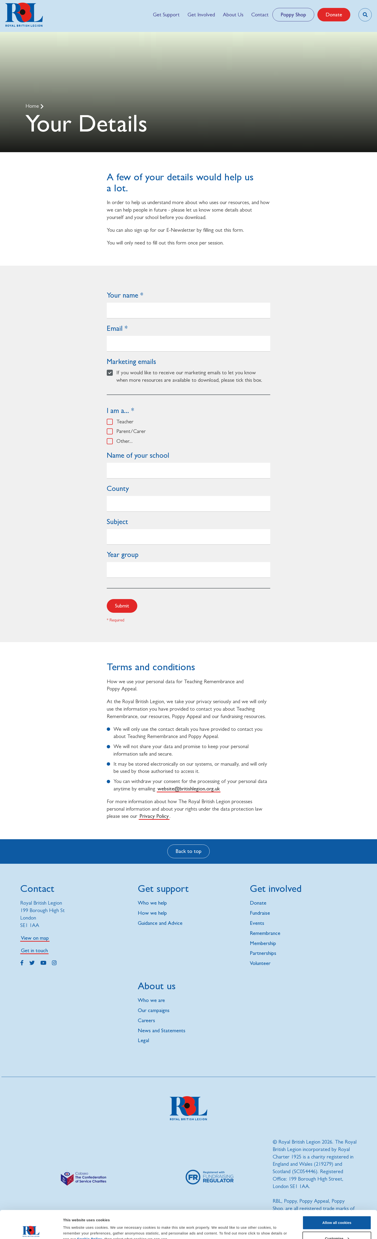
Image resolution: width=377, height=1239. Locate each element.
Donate (334, 15)
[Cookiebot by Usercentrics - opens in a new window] (31, 1229)
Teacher (124, 422)
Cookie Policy (89, 1211)
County (118, 488)
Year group (122, 554)
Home (32, 106)
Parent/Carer (131, 431)
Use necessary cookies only (337, 1226)
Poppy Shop (293, 15)
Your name (122, 295)
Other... (124, 441)
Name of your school (138, 455)
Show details (74, 1224)
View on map (35, 938)
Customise (337, 1210)
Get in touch (34, 950)
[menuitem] (166, 14)
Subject (117, 521)
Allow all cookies (337, 1195)
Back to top (188, 851)
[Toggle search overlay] (365, 14)
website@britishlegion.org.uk (188, 789)
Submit (122, 606)
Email (115, 328)
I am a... (118, 410)
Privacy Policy (154, 816)
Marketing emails (131, 361)
